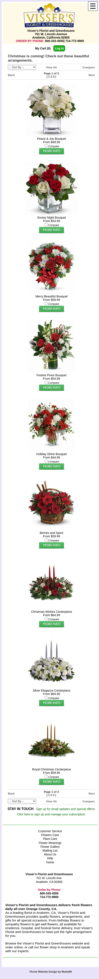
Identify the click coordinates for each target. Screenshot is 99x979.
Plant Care (50, 839)
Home (50, 862)
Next (92, 75)
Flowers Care (50, 835)
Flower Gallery (50, 846)
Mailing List (50, 850)
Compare (88, 67)
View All (51, 67)
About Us (50, 854)
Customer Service (50, 831)
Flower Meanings (50, 843)
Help (50, 858)
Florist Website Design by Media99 (51, 971)
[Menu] (92, 6)
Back (11, 75)
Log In (59, 48)
